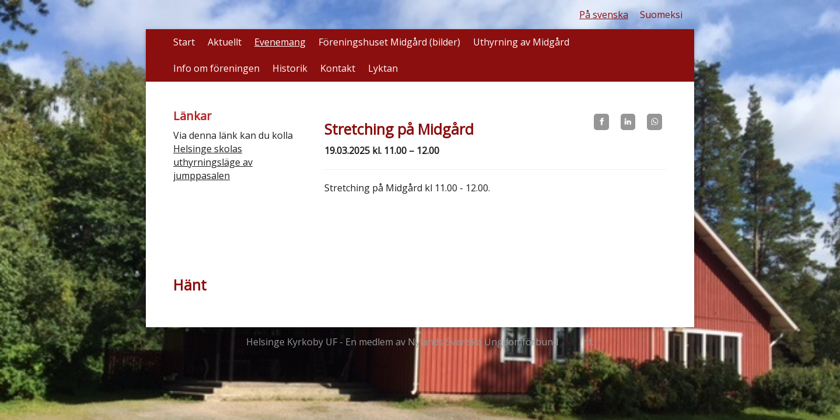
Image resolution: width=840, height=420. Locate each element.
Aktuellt (225, 42)
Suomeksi (661, 14)
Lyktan (383, 68)
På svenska (603, 14)
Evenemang (280, 42)
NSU (570, 341)
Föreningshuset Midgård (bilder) (389, 42)
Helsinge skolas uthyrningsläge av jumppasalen (213, 162)
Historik (289, 68)
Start (184, 42)
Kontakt (337, 68)
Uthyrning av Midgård (521, 42)
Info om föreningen (216, 68)
